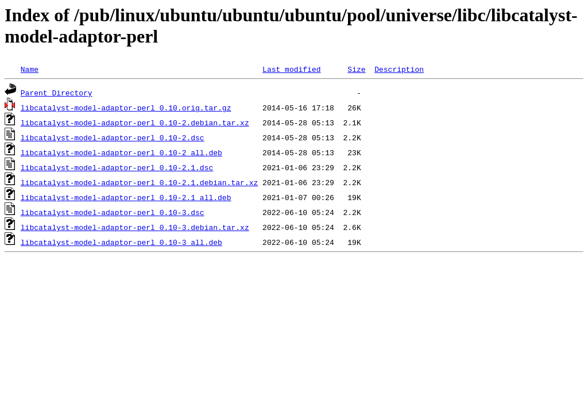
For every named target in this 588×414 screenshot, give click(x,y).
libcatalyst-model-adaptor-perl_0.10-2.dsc (112, 137)
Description (399, 69)
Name (29, 69)
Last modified (291, 69)
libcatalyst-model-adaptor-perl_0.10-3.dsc (112, 212)
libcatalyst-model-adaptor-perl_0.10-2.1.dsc (117, 167)
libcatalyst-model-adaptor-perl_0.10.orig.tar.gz (126, 107)
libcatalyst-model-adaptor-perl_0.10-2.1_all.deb (126, 197)
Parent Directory (56, 92)
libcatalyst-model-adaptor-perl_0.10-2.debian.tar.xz (135, 122)
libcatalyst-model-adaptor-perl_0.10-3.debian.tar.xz (135, 227)
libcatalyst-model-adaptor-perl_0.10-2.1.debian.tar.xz (139, 182)
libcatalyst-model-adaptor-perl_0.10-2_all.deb (121, 152)
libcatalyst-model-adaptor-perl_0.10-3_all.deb (121, 242)
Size (356, 69)
